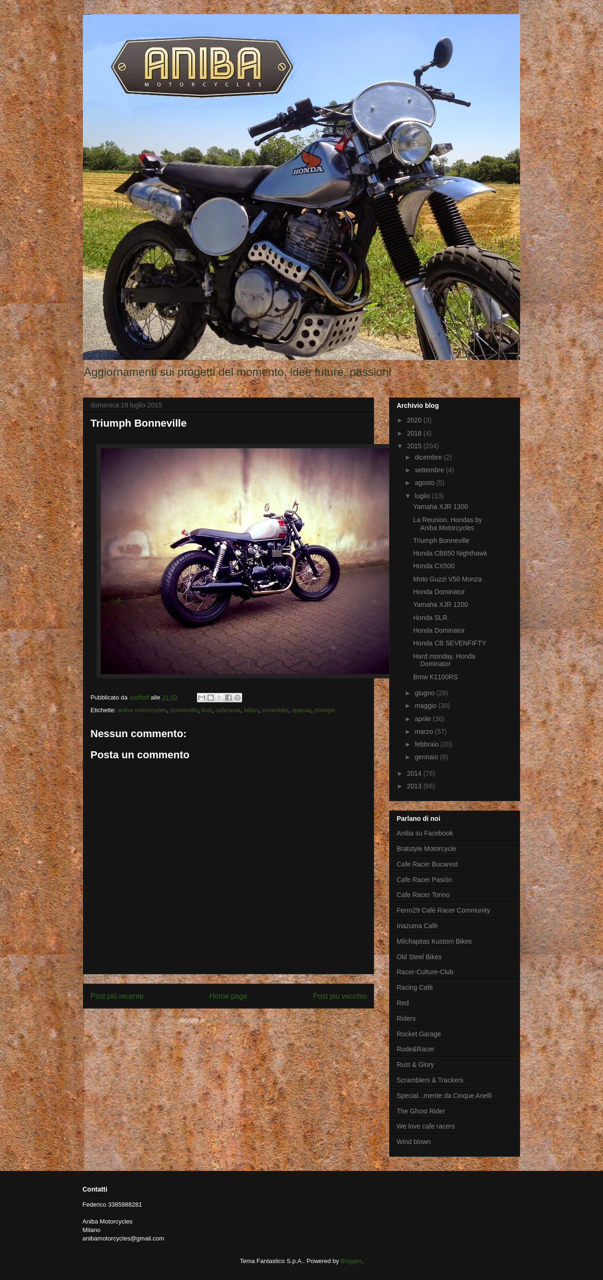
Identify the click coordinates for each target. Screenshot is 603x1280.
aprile (423, 719)
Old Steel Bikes (419, 957)
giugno (425, 693)
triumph (325, 710)
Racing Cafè (415, 987)
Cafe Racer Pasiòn (424, 879)
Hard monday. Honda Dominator (444, 660)
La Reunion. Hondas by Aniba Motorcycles (447, 524)
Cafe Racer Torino (423, 894)
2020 (415, 420)
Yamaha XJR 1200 (440, 604)
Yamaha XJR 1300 (440, 506)
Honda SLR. (431, 617)
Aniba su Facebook (425, 833)
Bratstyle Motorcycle (426, 848)
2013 (415, 786)
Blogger (351, 1260)
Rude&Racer (415, 1049)
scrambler (275, 710)
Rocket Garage (419, 1034)
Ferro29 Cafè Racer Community (443, 910)
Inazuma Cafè (417, 926)
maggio (426, 705)
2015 (415, 446)
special (301, 710)
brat (207, 710)
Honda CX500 (434, 566)
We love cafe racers (426, 1126)
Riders (406, 1018)
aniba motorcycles (142, 710)
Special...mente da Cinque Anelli (444, 1095)
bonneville (184, 710)
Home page (228, 996)
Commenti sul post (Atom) (242, 1020)
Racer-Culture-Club (425, 972)
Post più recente (117, 996)
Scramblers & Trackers (430, 1080)
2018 (415, 433)
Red (403, 1003)
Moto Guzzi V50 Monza (447, 579)
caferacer (227, 710)
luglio (423, 496)
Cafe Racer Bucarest (427, 864)
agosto (425, 482)
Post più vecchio (340, 996)
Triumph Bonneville (441, 540)
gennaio (427, 757)
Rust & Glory (415, 1064)
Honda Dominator (439, 592)
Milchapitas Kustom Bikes (434, 941)
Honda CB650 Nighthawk (450, 553)
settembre (430, 470)
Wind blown (414, 1141)
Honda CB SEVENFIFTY (449, 643)
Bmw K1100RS (435, 677)
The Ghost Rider (421, 1111)
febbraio (427, 744)
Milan (251, 710)
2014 (415, 773)
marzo (425, 731)
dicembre (429, 457)
